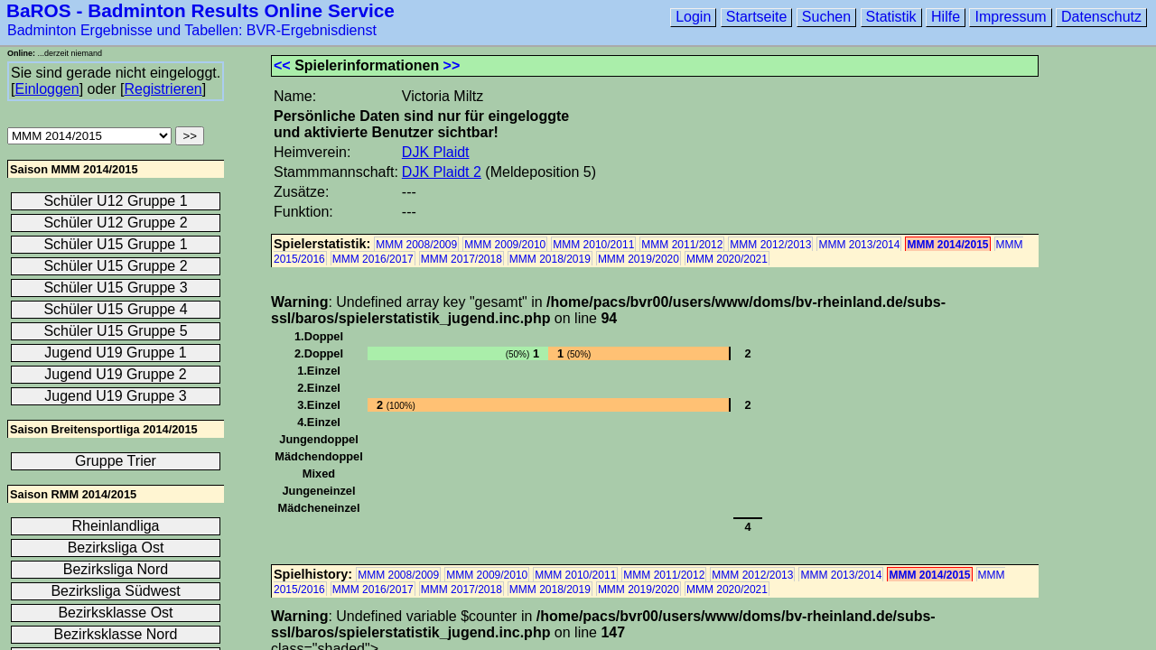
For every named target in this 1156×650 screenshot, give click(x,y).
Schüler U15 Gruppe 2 (115, 266)
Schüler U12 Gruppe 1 (115, 201)
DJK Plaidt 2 (441, 172)
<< (282, 65)
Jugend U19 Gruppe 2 (115, 374)
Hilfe (945, 16)
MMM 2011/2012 (681, 244)
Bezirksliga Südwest (115, 591)
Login (693, 16)
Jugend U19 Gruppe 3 (115, 396)
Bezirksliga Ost (116, 547)
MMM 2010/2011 (593, 244)
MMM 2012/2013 (770, 244)
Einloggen (46, 89)
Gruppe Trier (115, 461)
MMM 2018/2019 (550, 259)
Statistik (891, 16)
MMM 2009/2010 (504, 244)
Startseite (757, 16)
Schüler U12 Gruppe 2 (115, 222)
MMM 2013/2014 (859, 244)
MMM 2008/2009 (416, 244)
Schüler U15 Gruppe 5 (115, 331)
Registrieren (162, 89)
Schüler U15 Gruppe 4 (115, 309)
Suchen (826, 16)
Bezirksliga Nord (115, 569)
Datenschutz (1101, 16)
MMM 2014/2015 (947, 244)
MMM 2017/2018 (461, 259)
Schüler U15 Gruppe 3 (115, 287)
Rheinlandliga (116, 526)
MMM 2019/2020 (638, 259)
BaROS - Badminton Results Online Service (200, 10)
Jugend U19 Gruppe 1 (115, 352)
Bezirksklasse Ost (115, 612)
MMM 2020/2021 (727, 259)
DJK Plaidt (436, 152)
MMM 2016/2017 (373, 259)
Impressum (1010, 16)
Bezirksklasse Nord (116, 634)
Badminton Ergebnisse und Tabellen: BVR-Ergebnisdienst (192, 30)
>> (452, 65)
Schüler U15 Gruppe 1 (115, 244)
